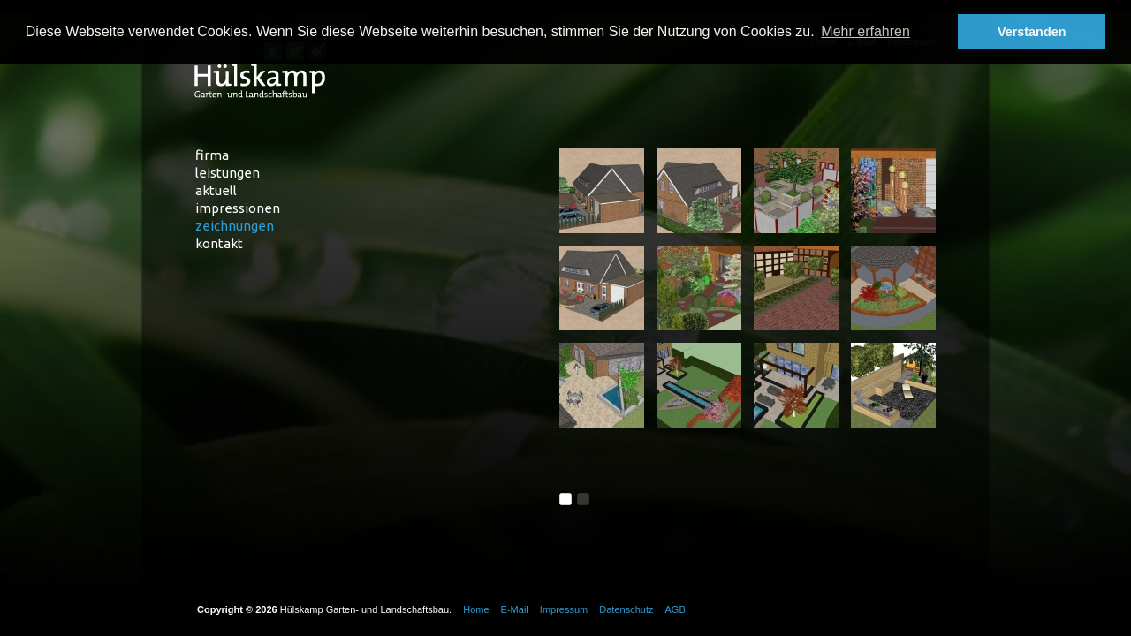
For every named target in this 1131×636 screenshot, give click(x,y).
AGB (675, 609)
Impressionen (237, 208)
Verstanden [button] (1032, 32)
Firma (212, 155)
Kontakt (219, 243)
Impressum (564, 609)
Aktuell (216, 190)
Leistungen (227, 172)
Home (476, 609)
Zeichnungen (234, 225)
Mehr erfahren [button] (865, 31)
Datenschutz (626, 609)
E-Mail (514, 609)
